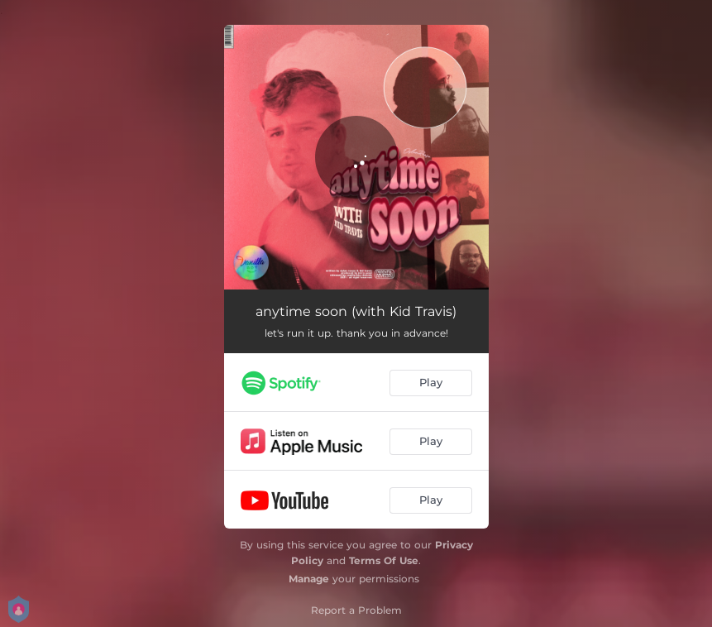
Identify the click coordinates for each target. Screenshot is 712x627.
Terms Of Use (383, 560)
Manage (309, 578)
